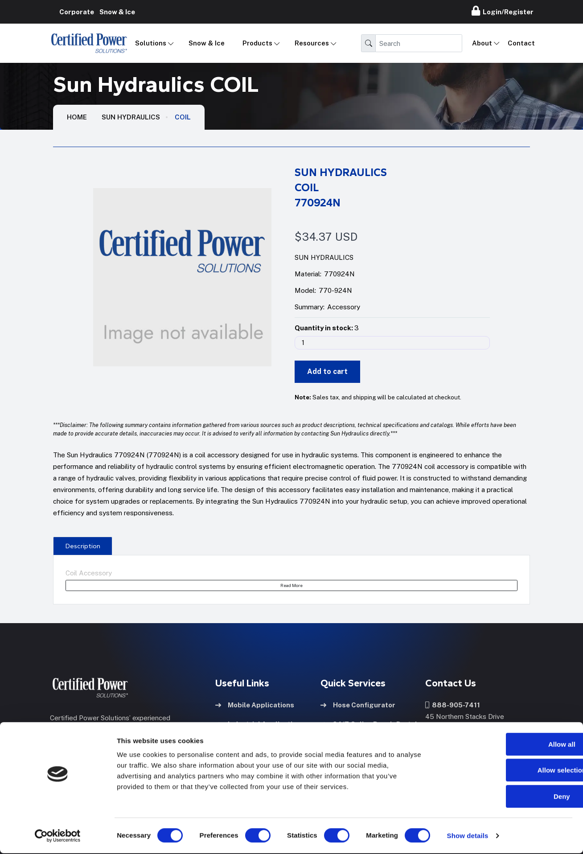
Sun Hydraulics (131, 117)
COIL (183, 117)
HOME (77, 117)
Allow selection (508, 771)
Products (257, 43)
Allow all (508, 745)
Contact (521, 43)
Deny (509, 797)
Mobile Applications (254, 704)
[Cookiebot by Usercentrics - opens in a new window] (58, 836)
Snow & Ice (207, 43)
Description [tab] (83, 546)
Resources (312, 43)
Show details (468, 836)
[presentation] (82, 545)
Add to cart (327, 371)
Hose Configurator (357, 704)
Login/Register (503, 11)
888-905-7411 (452, 704)
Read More (291, 585)
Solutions (150, 43)
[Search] (418, 43)
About (482, 43)
